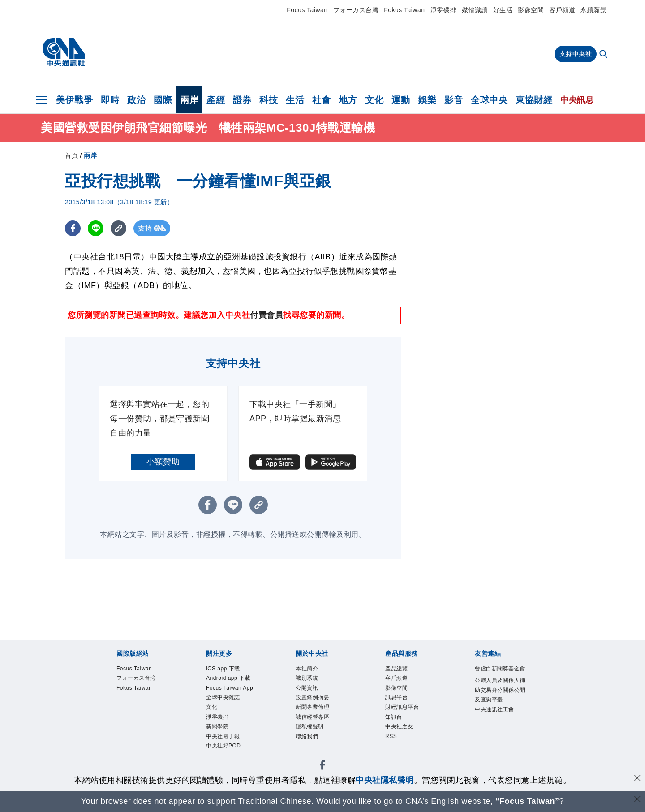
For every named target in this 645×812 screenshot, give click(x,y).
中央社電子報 (223, 736)
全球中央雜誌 (223, 697)
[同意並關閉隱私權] (637, 779)
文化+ (213, 707)
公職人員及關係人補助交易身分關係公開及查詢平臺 (500, 690)
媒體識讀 (475, 10)
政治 (136, 100)
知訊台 (393, 717)
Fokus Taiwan (404, 10)
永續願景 (593, 10)
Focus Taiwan (307, 10)
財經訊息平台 (402, 707)
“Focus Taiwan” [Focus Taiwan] (527, 801)
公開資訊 (307, 688)
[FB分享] (73, 228)
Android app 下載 (228, 678)
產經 (215, 100)
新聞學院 (217, 726)
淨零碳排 (443, 10)
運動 (400, 100)
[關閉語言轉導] (637, 800)
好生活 (503, 10)
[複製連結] (118, 228)
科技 (268, 100)
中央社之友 (399, 726)
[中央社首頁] (64, 52)
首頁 (71, 155)
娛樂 (427, 100)
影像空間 (531, 10)
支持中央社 (575, 53)
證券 (242, 100)
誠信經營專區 (312, 717)
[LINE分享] (95, 228)
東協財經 (534, 100)
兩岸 (189, 100)
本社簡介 (307, 668)
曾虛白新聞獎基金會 (500, 668)
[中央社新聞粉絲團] (322, 766)
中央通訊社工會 (494, 709)
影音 (453, 100)
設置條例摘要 (312, 697)
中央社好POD (223, 746)
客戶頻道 (562, 10)
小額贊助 (163, 461)
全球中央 (489, 100)
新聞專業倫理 (312, 707)
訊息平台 (396, 697)
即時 (110, 100)
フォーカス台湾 (356, 10)
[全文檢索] (604, 55)
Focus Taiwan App (229, 688)
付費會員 (266, 315)
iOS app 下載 (223, 668)
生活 (295, 100)
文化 (374, 100)
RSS (391, 736)
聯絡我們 (307, 736)
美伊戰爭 (74, 100)
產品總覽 (396, 668)
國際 (163, 100)
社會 (321, 100)
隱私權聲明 (310, 726)
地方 (348, 100)
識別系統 (307, 678)
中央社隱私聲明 (385, 780)
